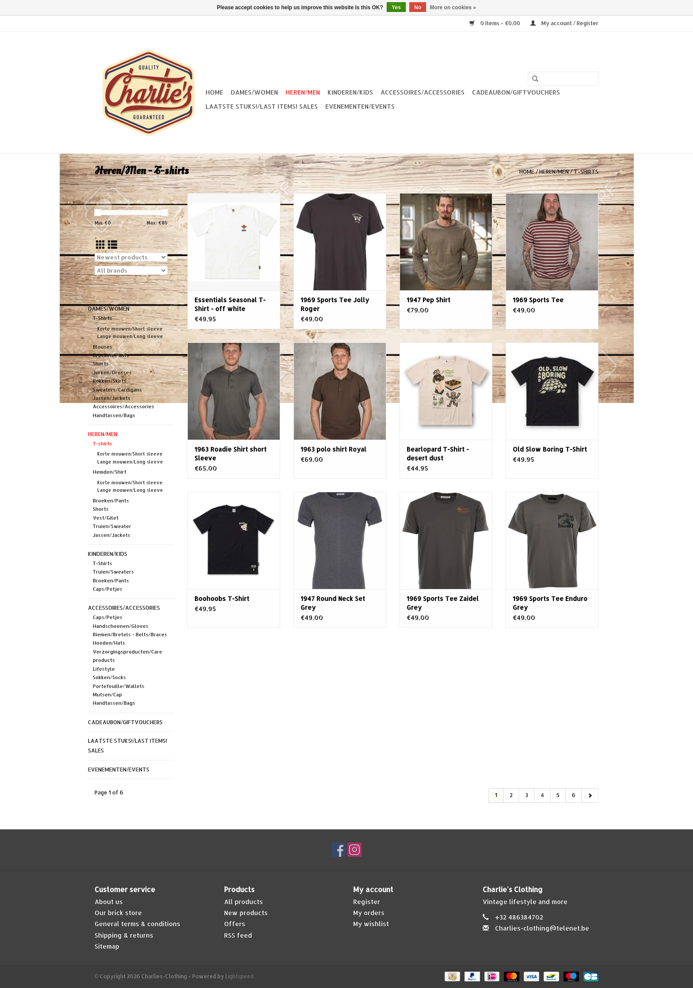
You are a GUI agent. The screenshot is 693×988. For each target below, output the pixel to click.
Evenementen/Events (360, 106)
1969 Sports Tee (538, 300)
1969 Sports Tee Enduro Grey (550, 603)
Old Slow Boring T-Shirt (550, 449)
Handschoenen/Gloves (120, 626)
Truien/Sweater (112, 526)
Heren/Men (303, 92)
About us (109, 901)
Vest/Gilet (105, 518)
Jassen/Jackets (111, 398)
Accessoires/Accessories (423, 92)
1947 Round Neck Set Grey (333, 603)
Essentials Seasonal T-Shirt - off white (230, 304)
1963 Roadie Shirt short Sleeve (230, 453)
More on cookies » (453, 7)
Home (214, 92)
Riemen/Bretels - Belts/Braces (130, 634)
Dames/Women (254, 92)
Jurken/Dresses (112, 372)
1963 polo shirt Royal (333, 449)
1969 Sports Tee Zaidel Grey (443, 603)
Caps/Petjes (107, 589)
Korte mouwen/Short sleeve (130, 328)
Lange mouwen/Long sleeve (130, 336)
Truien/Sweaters (113, 572)
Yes (396, 7)
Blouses (102, 347)
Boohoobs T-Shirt (221, 598)
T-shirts (586, 171)
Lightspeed (239, 976)
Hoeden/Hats (109, 643)
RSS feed (238, 935)
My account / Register (564, 23)
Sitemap (107, 946)
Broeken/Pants (111, 355)
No (417, 7)
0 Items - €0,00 (495, 23)
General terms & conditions (137, 923)
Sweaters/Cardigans (117, 390)
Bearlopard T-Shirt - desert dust (438, 453)
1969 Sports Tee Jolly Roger (335, 304)
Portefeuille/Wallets (119, 686)
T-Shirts (102, 318)
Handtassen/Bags (114, 415)
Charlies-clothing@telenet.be (542, 928)
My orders (369, 912)
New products (246, 912)
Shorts (101, 364)
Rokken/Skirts (109, 381)
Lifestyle (104, 669)
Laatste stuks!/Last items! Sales (262, 106)
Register (366, 901)
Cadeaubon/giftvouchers (516, 92)
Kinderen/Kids (350, 92)
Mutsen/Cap (107, 695)
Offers (234, 923)
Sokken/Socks (109, 677)
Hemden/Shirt (109, 472)
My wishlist (371, 923)
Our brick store (118, 912)
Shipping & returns (124, 935)
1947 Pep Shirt (428, 300)
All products (243, 901)
